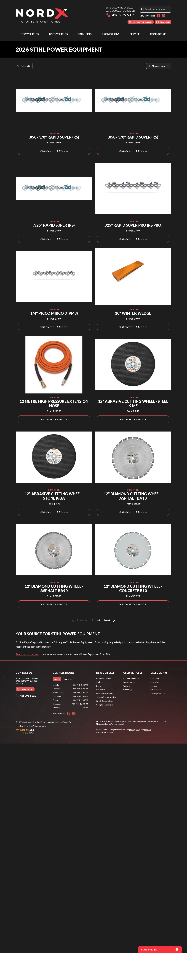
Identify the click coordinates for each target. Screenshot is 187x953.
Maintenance (156, 689)
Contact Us (158, 33)
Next (110, 620)
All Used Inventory (131, 678)
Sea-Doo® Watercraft (105, 693)
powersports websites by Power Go (56, 722)
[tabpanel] (70, 696)
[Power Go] (44, 730)
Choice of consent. (108, 732)
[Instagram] (163, 16)
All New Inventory (103, 678)
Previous (79, 620)
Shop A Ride (33, 726)
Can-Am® (100, 689)
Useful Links (159, 672)
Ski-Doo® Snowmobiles (106, 697)
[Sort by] (158, 66)
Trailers (99, 682)
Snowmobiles (129, 682)
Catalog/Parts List (157, 693)
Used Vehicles (58, 33)
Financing (85, 33)
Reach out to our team (27, 654)
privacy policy (134, 729)
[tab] (57, 679)
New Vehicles (30, 33)
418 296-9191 (121, 15)
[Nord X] (42, 15)
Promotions (111, 33)
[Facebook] (158, 16)
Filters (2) (24, 66)
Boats (98, 686)
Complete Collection (104, 705)
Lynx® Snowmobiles (104, 701)
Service (135, 33)
